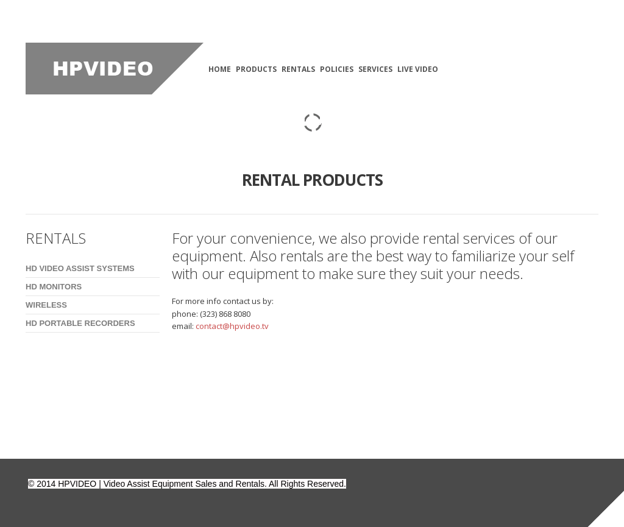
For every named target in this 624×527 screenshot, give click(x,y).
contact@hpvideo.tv (232, 325)
